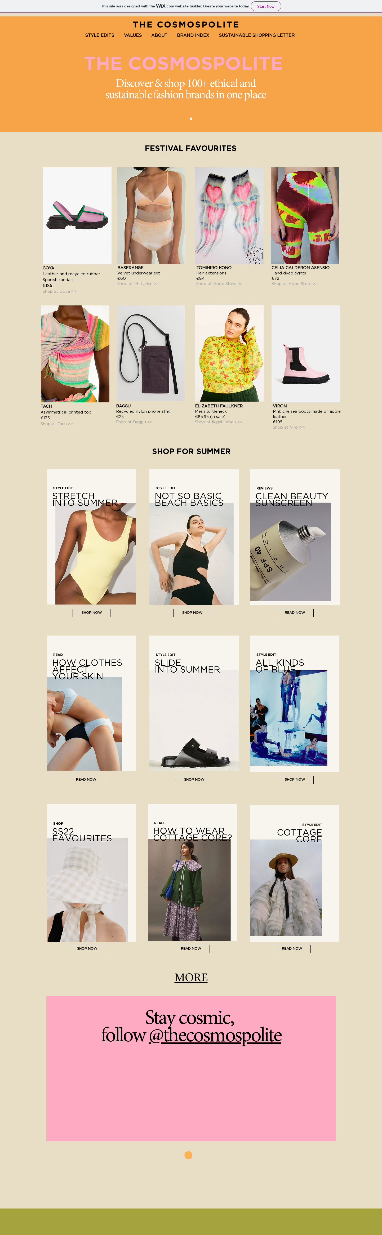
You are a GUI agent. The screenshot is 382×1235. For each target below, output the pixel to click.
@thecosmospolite (215, 1037)
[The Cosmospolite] (191, 119)
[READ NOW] (86, 780)
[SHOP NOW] (91, 613)
